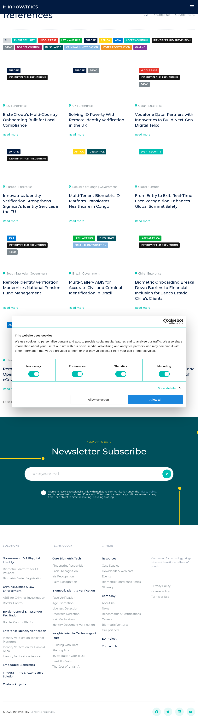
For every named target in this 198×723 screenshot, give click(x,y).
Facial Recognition (65, 571)
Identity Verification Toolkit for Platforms (23, 639)
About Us (108, 603)
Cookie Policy (160, 591)
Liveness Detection (65, 608)
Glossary (108, 587)
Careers (107, 619)
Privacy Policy (148, 491)
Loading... (10, 401)
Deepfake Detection (65, 614)
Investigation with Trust (68, 656)
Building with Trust (65, 645)
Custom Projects (14, 684)
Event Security (24, 40)
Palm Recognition (64, 582)
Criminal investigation (82, 47)
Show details (167, 388)
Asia (118, 40)
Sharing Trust (61, 650)
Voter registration (116, 47)
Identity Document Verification (73, 624)
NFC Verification (63, 619)
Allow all (155, 399)
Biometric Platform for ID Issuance (20, 571)
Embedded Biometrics (19, 665)
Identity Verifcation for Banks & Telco (24, 649)
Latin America (70, 40)
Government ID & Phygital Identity (21, 560)
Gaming (140, 47)
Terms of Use (160, 596)
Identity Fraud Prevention (172, 40)
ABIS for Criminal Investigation (24, 597)
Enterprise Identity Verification (24, 631)
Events (106, 576)
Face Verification (63, 597)
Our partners (110, 630)
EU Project (109, 638)
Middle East (48, 40)
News (105, 608)
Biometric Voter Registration (22, 578)
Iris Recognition (63, 576)
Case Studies (110, 565)
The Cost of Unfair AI (66, 666)
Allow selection (98, 399)
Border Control (13, 603)
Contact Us (109, 646)
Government (185, 15)
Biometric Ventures (115, 624)
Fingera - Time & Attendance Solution (23, 674)
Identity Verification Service (21, 656)
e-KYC (8, 47)
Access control (137, 40)
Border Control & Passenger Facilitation (22, 613)
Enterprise (162, 15)
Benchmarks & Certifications (121, 614)
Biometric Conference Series (121, 582)
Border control (28, 47)
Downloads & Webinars (117, 571)
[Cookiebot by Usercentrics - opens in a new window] (166, 321)
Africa (105, 40)
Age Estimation (62, 603)
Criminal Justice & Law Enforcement (18, 588)
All (146, 15)
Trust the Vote (62, 661)
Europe (90, 40)
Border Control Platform (19, 622)
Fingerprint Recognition (68, 565)
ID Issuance (53, 47)
